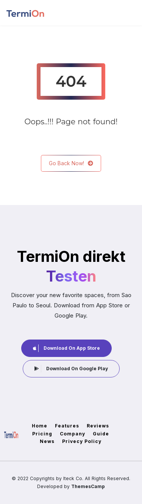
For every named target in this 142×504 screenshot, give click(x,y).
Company (72, 434)
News (47, 441)
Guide (101, 434)
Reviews (98, 426)
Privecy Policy (81, 441)
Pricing (42, 434)
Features (67, 426)
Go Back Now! (71, 163)
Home (39, 426)
